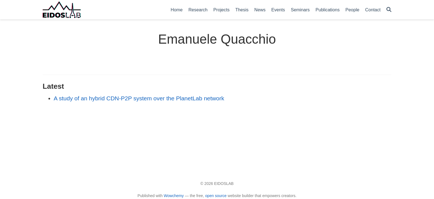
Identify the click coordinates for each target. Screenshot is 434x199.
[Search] (388, 10)
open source (215, 195)
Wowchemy (174, 195)
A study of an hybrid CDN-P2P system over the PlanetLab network (139, 98)
